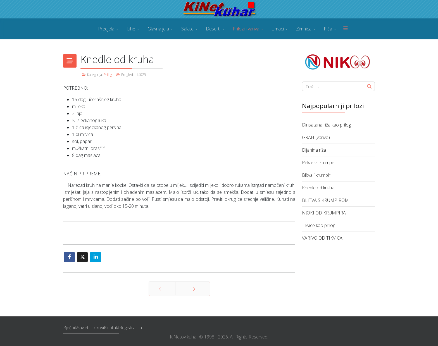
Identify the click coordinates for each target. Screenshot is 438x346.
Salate (187, 29)
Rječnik (70, 327)
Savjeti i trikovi (90, 327)
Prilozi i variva (246, 29)
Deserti (213, 29)
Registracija (130, 327)
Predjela (106, 29)
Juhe (131, 29)
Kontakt (111, 327)
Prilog (108, 74)
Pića (328, 29)
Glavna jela (158, 29)
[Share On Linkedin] (95, 257)
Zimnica (303, 29)
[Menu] (345, 28)
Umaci (278, 29)
